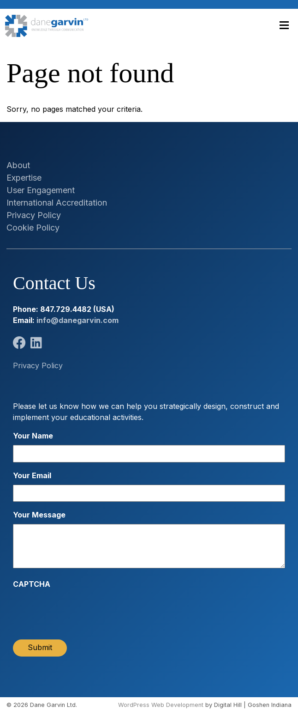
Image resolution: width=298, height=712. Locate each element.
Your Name (33, 435)
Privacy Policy (33, 215)
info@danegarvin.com (77, 320)
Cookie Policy (33, 227)
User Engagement (40, 190)
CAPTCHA (31, 584)
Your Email (32, 475)
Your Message (39, 514)
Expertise (24, 178)
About (18, 165)
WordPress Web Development (160, 704)
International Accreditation (56, 202)
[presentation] (83, 611)
